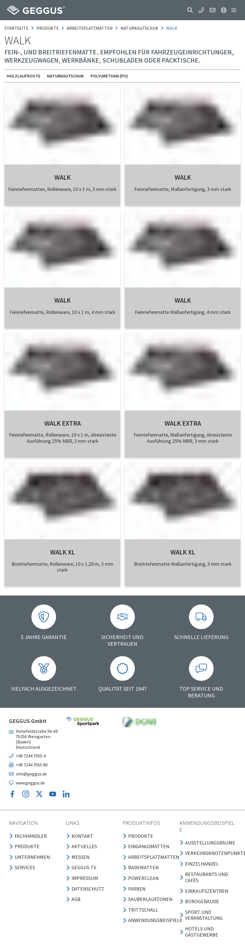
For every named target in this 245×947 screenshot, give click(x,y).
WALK (62, 177)
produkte (47, 28)
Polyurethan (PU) (109, 76)
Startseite (16, 28)
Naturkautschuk (65, 76)
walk (171, 28)
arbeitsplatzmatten (90, 28)
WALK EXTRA (62, 423)
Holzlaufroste (23, 76)
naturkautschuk (139, 28)
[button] (190, 10)
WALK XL (62, 552)
